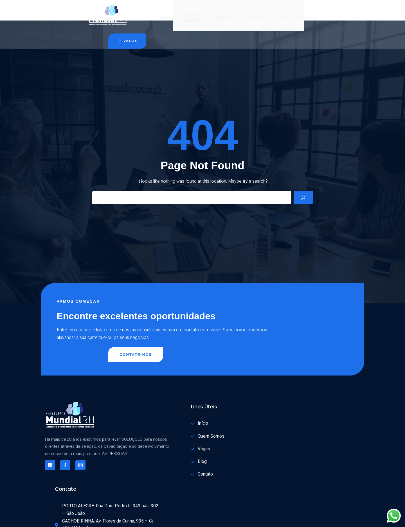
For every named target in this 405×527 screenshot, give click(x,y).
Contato (271, 13)
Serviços (188, 13)
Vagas (220, 13)
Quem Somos (156, 12)
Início (130, 13)
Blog (244, 13)
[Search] (303, 177)
